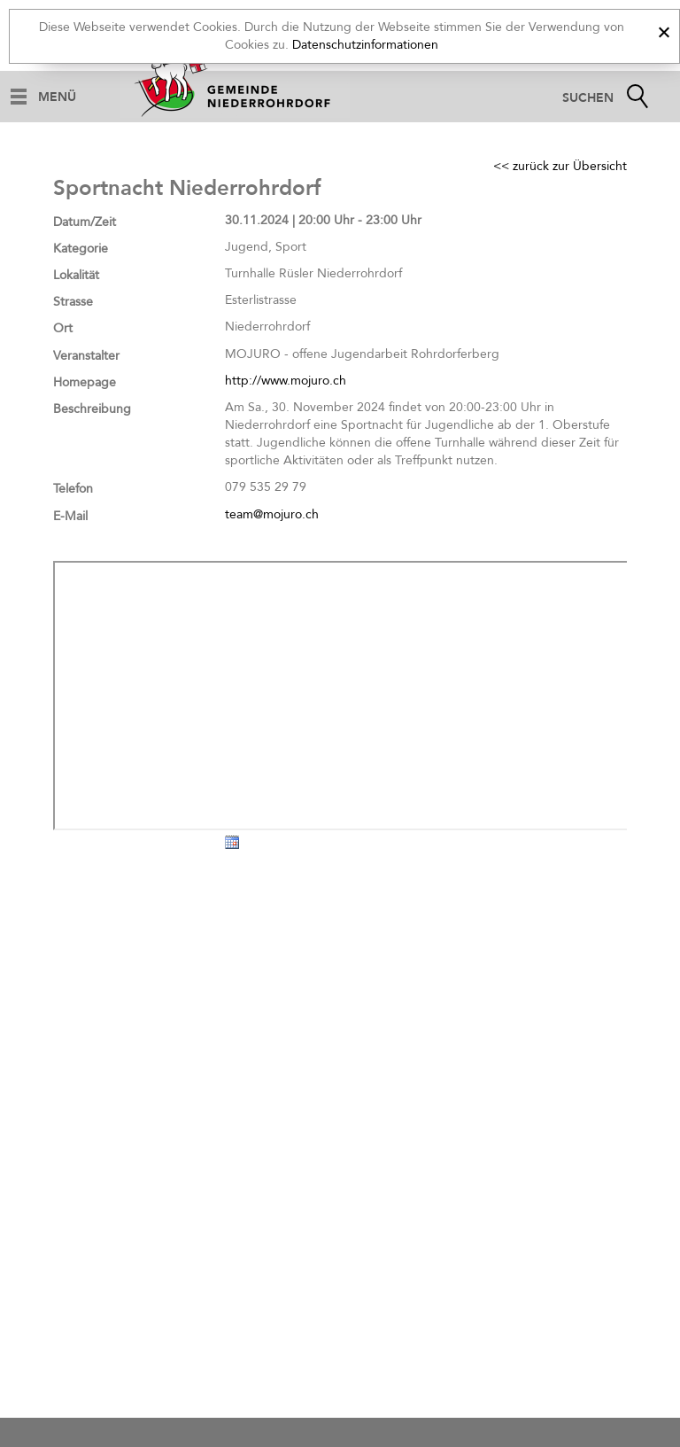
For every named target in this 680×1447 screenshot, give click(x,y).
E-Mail (70, 516)
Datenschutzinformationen (365, 44)
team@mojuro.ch (272, 514)
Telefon (73, 488)
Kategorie (80, 248)
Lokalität (76, 275)
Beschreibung (92, 409)
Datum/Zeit (84, 222)
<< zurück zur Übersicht (560, 166)
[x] (663, 29)
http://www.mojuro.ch (285, 380)
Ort (63, 328)
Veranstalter (86, 355)
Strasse (73, 301)
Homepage (84, 382)
